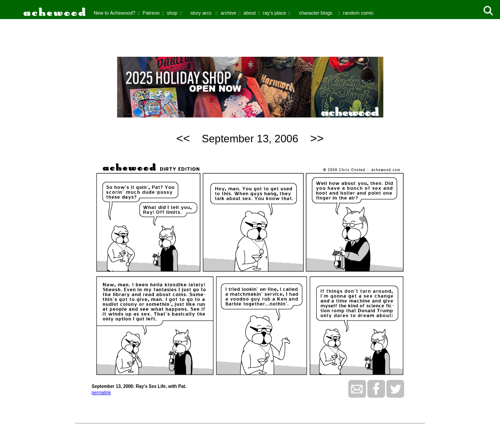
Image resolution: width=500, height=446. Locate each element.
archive (228, 13)
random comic (358, 13)
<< (183, 138)
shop (172, 13)
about (250, 13)
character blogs (315, 13)
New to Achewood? (114, 13)
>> (317, 138)
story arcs (201, 13)
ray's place (274, 13)
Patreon (151, 13)
